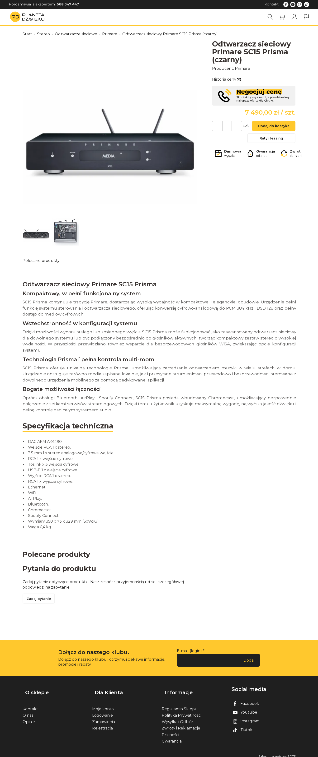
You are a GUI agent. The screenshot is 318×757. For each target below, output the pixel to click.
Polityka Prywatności (181, 711)
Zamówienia (103, 717)
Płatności (170, 730)
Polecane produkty (41, 260)
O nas (28, 711)
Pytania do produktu (61, 569)
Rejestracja (102, 724)
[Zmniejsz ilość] (233, 126)
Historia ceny (226, 79)
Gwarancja (172, 737)
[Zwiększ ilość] (216, 126)
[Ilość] (224, 126)
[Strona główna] (28, 17)
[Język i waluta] (307, 17)
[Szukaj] (272, 17)
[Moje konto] (295, 17)
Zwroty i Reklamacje (181, 724)
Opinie (29, 717)
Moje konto (103, 704)
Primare (242, 68)
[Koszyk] (284, 17)
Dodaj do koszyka (271, 127)
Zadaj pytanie (40, 600)
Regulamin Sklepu (180, 704)
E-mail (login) (189, 653)
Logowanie (102, 711)
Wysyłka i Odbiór (177, 717)
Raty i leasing (271, 140)
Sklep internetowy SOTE (277, 752)
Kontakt (272, 4)
